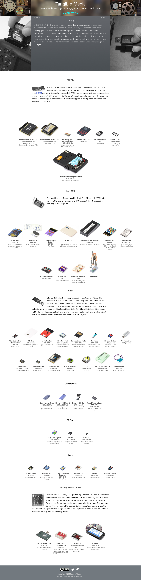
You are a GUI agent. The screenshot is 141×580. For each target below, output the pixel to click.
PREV (37, 18)
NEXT (102, 18)
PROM (39, 93)
